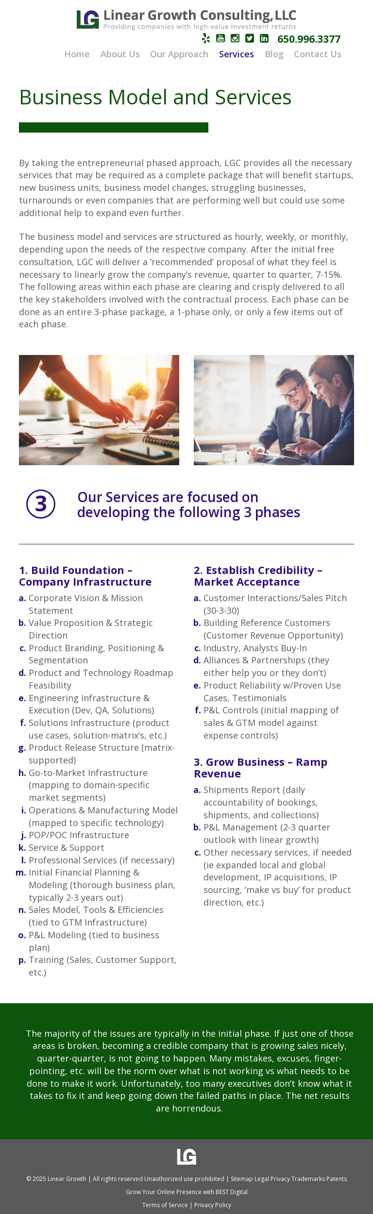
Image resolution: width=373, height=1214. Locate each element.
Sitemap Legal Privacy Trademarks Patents (289, 1179)
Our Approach (179, 54)
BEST (222, 1192)
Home (77, 54)
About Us (120, 54)
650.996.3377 (308, 39)
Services (236, 54)
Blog (274, 54)
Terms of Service (165, 1205)
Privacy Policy (212, 1205)
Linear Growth (67, 1179)
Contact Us (317, 54)
